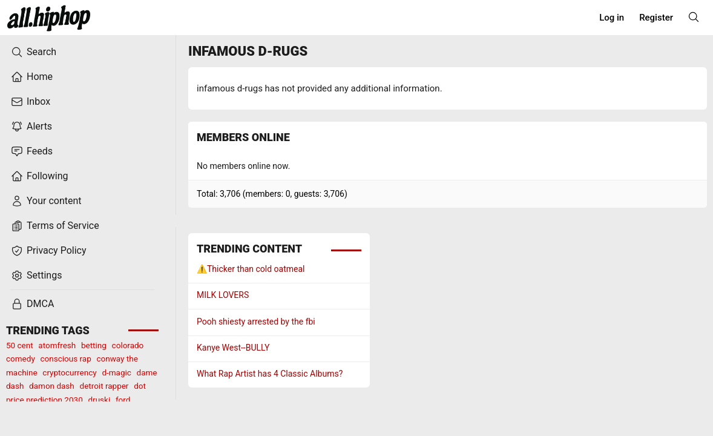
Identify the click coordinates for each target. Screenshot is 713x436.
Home (32, 77)
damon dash (51, 386)
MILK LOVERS (223, 295)
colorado (128, 345)
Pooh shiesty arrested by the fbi (256, 321)
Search (33, 52)
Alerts (31, 127)
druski (99, 400)
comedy (20, 358)
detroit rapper (104, 386)
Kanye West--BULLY (233, 347)
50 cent (19, 345)
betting (94, 345)
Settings (36, 275)
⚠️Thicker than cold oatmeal (251, 269)
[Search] (693, 17)
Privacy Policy (49, 251)
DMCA (32, 304)
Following (39, 176)
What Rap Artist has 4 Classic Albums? (270, 373)
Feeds (32, 151)
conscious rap (66, 358)
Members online (243, 137)
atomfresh (57, 345)
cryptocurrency (69, 372)
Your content (46, 201)
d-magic (116, 372)
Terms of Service (55, 226)
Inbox (30, 102)
